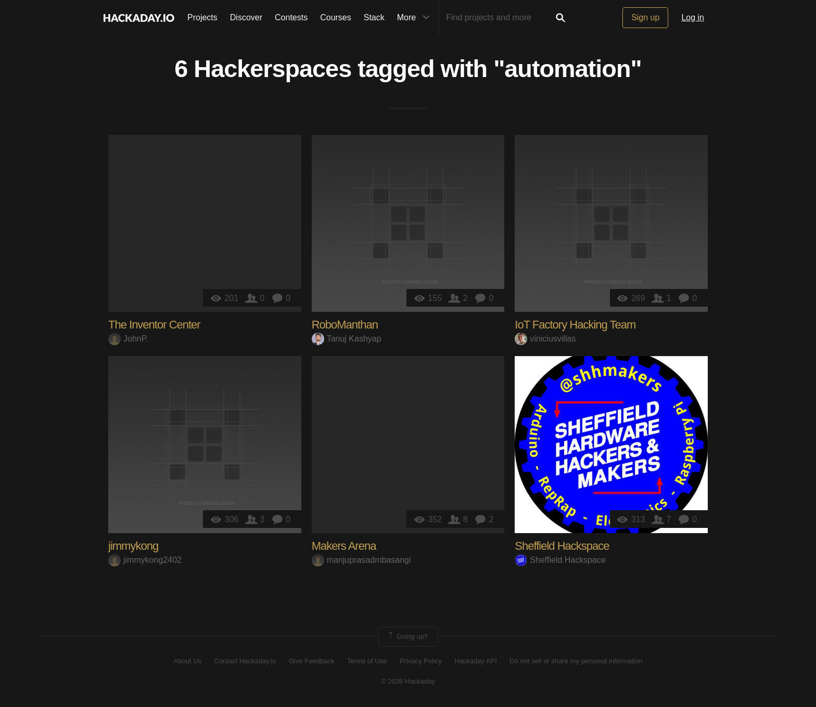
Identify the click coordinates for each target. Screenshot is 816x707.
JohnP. (128, 338)
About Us (187, 661)
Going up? (407, 636)
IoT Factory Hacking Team (575, 324)
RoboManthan (345, 324)
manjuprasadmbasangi (361, 560)
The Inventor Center (154, 324)
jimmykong (133, 545)
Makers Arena (344, 545)
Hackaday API (475, 661)
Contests (291, 17)
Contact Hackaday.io (245, 661)
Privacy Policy (421, 661)
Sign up (645, 17)
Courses (335, 17)
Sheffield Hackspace (562, 545)
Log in (692, 17)
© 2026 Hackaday (408, 681)
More (416, 17)
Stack (374, 17)
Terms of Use (367, 661)
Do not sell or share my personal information (575, 661)
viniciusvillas (545, 338)
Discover (246, 17)
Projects (202, 17)
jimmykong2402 (145, 560)
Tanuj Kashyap (346, 338)
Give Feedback (311, 661)
